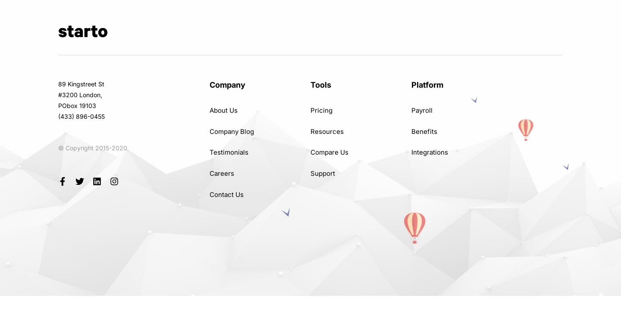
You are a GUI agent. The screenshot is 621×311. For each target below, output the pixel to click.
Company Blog (232, 131)
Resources (327, 131)
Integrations (429, 152)
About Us (224, 110)
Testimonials (229, 152)
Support (322, 173)
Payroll (422, 110)
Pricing (321, 110)
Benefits (424, 131)
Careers (222, 173)
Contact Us (227, 194)
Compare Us (329, 152)
